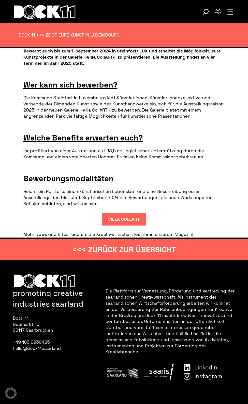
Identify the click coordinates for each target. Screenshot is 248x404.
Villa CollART (124, 219)
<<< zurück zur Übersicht (124, 249)
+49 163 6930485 (31, 342)
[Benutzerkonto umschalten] (218, 12)
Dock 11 (26, 35)
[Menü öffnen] (230, 12)
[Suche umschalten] (206, 12)
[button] (11, 393)
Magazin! (184, 234)
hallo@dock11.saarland (37, 348)
